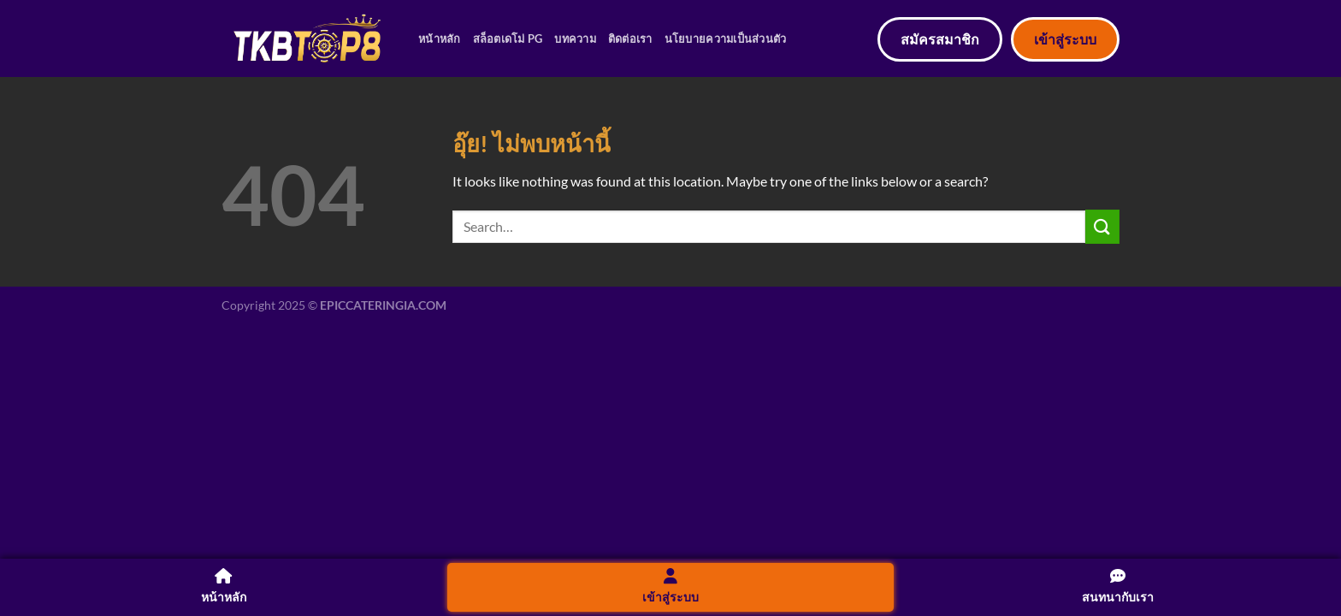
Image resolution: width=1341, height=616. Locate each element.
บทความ (575, 38)
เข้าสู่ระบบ (1065, 39)
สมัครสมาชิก (940, 39)
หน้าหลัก (439, 38)
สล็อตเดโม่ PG (508, 38)
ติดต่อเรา (630, 38)
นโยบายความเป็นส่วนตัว (726, 38)
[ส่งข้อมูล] (1102, 226)
